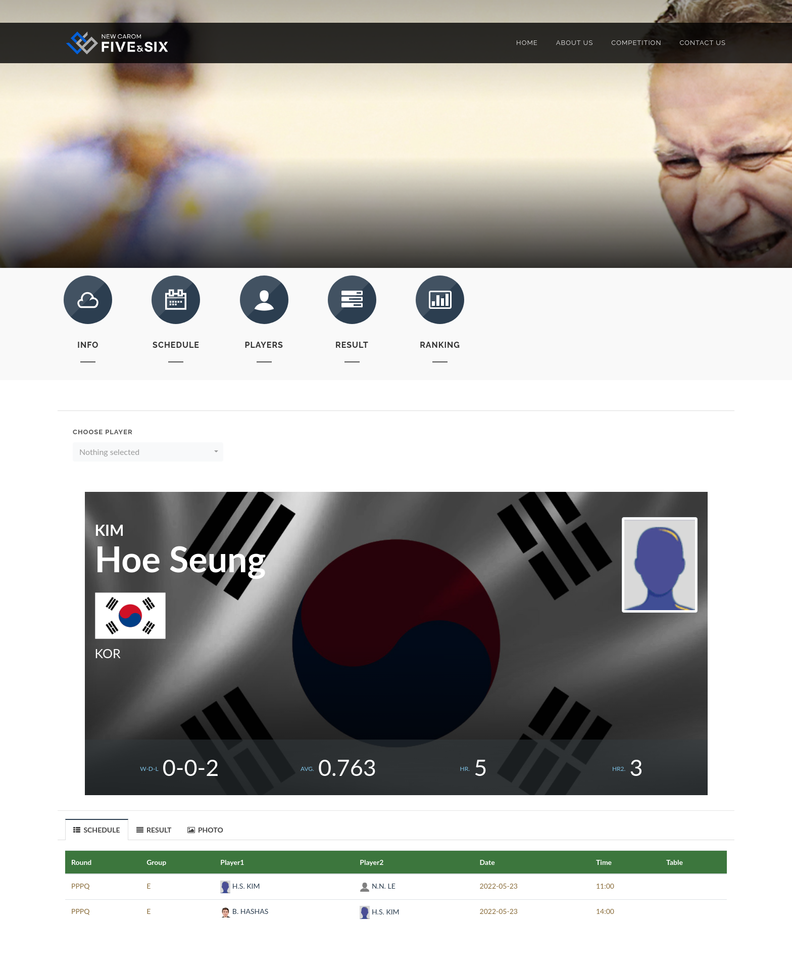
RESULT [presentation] (154, 830)
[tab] (97, 829)
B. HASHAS (244, 911)
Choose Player (103, 432)
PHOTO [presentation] (205, 830)
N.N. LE (377, 886)
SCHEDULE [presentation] (96, 830)
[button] (148, 452)
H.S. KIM (240, 886)
